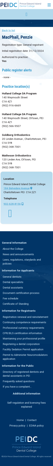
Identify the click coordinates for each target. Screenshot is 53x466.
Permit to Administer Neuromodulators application (25, 356)
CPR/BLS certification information (22, 333)
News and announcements (18, 254)
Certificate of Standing (16, 303)
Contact (31, 420)
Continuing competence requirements (24, 322)
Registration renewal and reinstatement (25, 317)
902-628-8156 (12, 204)
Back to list (8, 30)
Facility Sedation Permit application (23, 349)
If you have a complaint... (17, 386)
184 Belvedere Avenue (17, 188)
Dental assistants (13, 287)
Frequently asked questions (19, 381)
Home (20, 420)
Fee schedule (10, 298)
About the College (13, 248)
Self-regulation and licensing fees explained (26, 404)
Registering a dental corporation (21, 344)
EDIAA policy (36, 425)
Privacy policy (17, 425)
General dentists (12, 276)
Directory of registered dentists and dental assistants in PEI (23, 373)
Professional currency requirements (23, 327)
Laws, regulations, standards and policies (22, 261)
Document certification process (21, 293)
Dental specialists (13, 282)
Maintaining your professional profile (24, 338)
